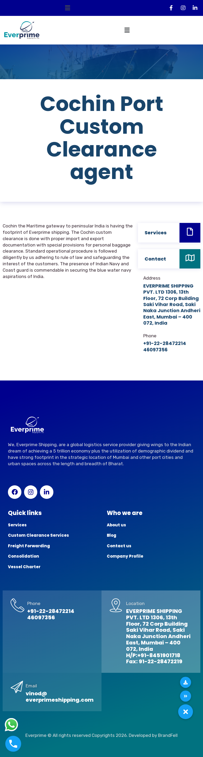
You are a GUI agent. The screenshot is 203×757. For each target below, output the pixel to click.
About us (116, 525)
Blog (111, 535)
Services (156, 232)
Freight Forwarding (29, 546)
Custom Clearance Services (38, 535)
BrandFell (168, 735)
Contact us (119, 546)
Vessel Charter (24, 567)
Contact (155, 259)
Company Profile (125, 556)
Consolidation (23, 556)
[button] (67, 8)
